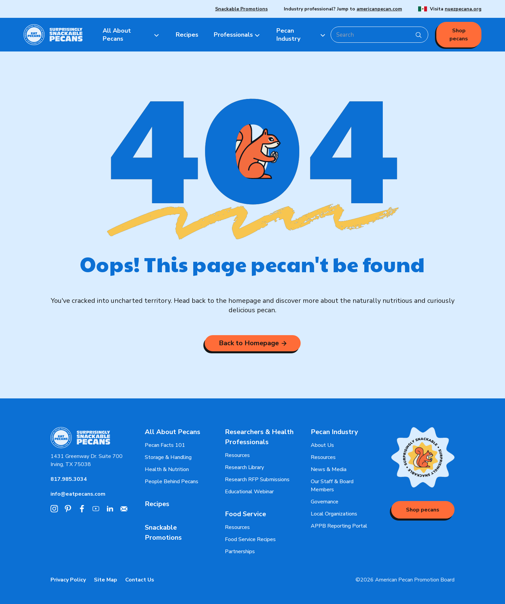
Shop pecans (458, 34)
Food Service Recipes (250, 539)
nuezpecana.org (463, 9)
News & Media (328, 469)
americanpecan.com (379, 9)
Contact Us (139, 579)
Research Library (244, 467)
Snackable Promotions (241, 9)
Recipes (157, 503)
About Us (322, 445)
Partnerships (240, 551)
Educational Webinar (249, 491)
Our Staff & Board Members (332, 485)
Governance (324, 501)
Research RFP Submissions (257, 479)
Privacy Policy (68, 579)
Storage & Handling (168, 457)
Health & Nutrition (167, 469)
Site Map (105, 579)
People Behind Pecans (171, 481)
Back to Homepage (253, 343)
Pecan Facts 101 (165, 445)
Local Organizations (334, 514)
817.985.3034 (68, 479)
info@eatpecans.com (77, 494)
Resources (237, 455)
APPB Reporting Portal (339, 526)
